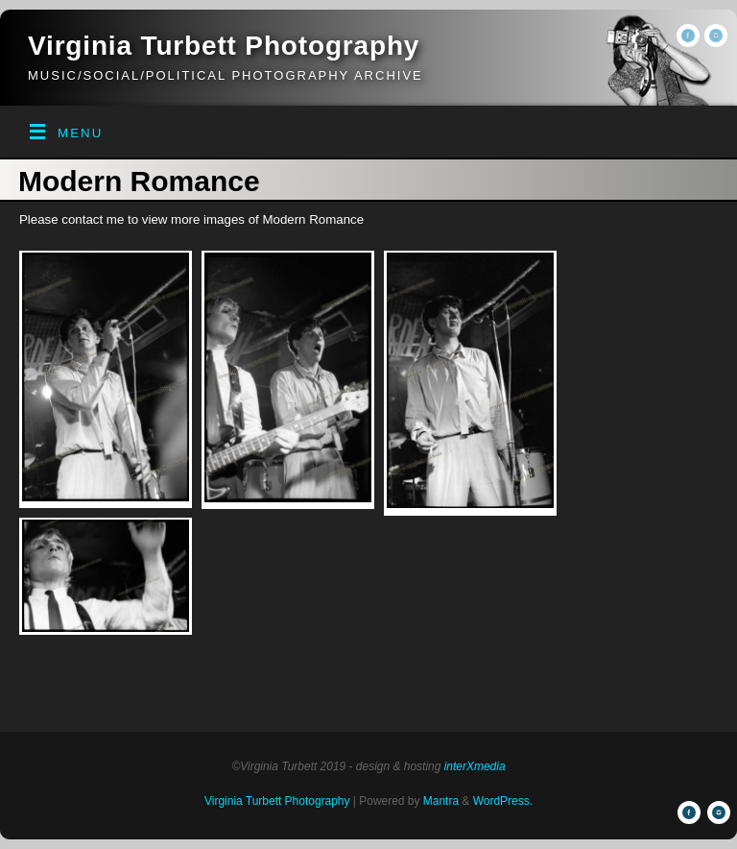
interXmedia (475, 766)
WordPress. (503, 801)
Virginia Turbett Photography (223, 46)
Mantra (441, 801)
